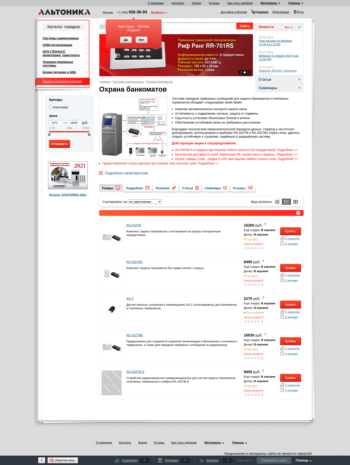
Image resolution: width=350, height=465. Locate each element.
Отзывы (214, 3)
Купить (290, 231)
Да (126, 40)
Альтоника (60, 107)
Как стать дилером (240, 3)
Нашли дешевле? (254, 243)
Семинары (213, 188)
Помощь (294, 3)
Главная (104, 81)
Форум (196, 3)
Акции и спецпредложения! (62, 81)
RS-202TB (133, 225)
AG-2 (130, 298)
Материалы (269, 3)
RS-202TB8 (134, 335)
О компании (156, 3)
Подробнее (134, 188)
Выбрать (157, 13)
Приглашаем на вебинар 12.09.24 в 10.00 (275, 42)
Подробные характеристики (126, 173)
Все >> (289, 27)
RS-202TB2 (134, 262)
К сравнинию (292, 239)
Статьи (187, 188)
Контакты (178, 3)
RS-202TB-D (135, 372)
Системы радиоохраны (128, 81)
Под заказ (252, 239)
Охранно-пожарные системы (58, 63)
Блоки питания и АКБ (59, 72)
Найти (245, 26)
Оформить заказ (274, 460)
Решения (162, 188)
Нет (141, 40)
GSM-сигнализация (57, 45)
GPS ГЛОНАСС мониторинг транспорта (61, 53)
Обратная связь (65, 460)
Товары (107, 188)
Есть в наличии (255, 312)
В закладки (291, 244)
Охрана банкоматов (159, 81)
